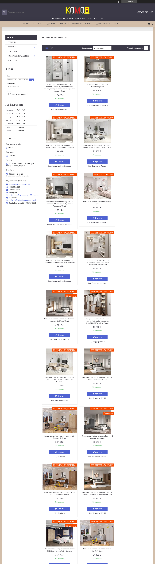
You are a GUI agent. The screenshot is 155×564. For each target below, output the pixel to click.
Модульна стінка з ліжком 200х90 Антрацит (95, 85)
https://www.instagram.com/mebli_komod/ (22, 195)
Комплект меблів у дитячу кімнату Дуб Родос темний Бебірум (132, 322)
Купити (60, 105)
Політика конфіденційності (90, 562)
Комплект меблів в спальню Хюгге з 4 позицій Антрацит (96, 322)
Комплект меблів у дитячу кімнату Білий (132, 146)
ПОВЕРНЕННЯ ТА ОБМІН (18, 56)
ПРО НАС (89, 23)
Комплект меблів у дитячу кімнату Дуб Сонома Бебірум (59, 322)
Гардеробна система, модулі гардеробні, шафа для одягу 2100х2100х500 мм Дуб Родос (59, 264)
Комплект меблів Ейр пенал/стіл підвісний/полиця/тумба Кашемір (132, 85)
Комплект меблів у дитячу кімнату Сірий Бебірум (132, 378)
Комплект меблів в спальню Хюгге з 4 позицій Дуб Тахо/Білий (132, 205)
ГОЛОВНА (26, 23)
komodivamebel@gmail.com (19, 184)
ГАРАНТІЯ (64, 23)
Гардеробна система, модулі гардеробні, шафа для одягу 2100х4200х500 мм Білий (95, 206)
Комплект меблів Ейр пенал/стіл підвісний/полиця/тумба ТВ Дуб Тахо (59, 205)
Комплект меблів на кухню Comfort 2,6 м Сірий (59, 493)
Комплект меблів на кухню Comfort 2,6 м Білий (95, 435)
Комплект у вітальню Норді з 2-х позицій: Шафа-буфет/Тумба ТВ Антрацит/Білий (95, 147)
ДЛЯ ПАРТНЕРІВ (103, 23)
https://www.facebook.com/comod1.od (21, 200)
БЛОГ (116, 23)
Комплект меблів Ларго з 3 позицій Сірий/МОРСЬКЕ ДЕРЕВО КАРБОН (59, 146)
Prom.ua (88, 559)
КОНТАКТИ (77, 23)
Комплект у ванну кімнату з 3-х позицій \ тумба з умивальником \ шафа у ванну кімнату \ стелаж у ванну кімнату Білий (59, 87)
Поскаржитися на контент (71, 562)
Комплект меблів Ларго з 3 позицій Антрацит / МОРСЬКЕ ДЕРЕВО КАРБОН (132, 494)
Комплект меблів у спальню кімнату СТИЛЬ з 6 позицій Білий (95, 493)
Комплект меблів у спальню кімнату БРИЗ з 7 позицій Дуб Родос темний (59, 378)
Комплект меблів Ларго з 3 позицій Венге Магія (59, 435)
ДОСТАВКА (52, 23)
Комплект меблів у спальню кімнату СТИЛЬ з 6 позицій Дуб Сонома (95, 378)
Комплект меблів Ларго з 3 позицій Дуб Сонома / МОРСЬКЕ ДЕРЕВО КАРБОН (95, 264)
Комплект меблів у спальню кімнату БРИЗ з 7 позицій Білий (132, 263)
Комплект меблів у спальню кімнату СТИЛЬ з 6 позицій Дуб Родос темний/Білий (132, 436)
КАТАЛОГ (37, 23)
